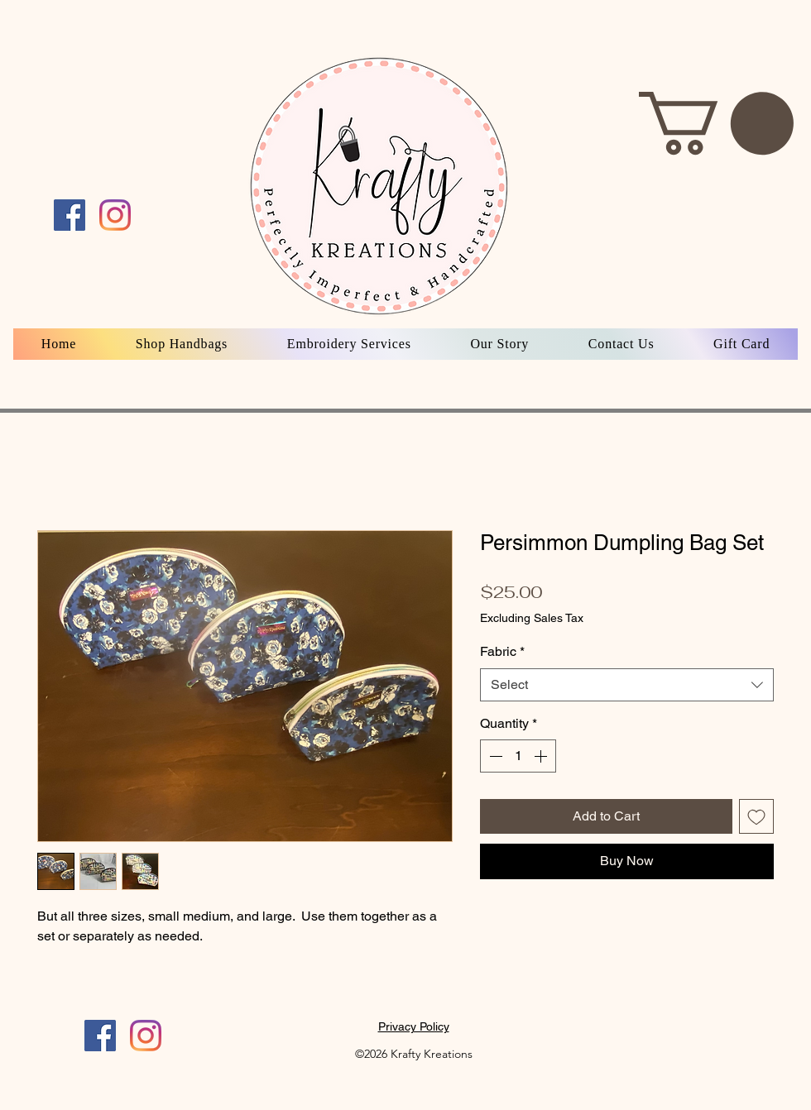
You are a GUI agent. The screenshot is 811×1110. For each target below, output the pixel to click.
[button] (716, 123)
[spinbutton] (518, 756)
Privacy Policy (413, 1026)
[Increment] (542, 756)
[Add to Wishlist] (756, 816)
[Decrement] (494, 756)
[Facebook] (100, 1035)
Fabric (502, 651)
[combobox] (627, 684)
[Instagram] (145, 1035)
